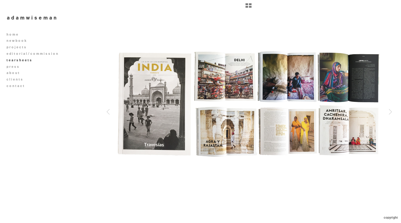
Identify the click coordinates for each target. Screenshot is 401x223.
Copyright (391, 218)
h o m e (12, 35)
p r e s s (13, 67)
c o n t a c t (15, 86)
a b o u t (13, 73)
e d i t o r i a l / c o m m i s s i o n (34, 54)
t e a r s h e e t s (19, 60)
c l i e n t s (15, 79)
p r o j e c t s (18, 47)
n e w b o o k (19, 41)
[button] (248, 7)
